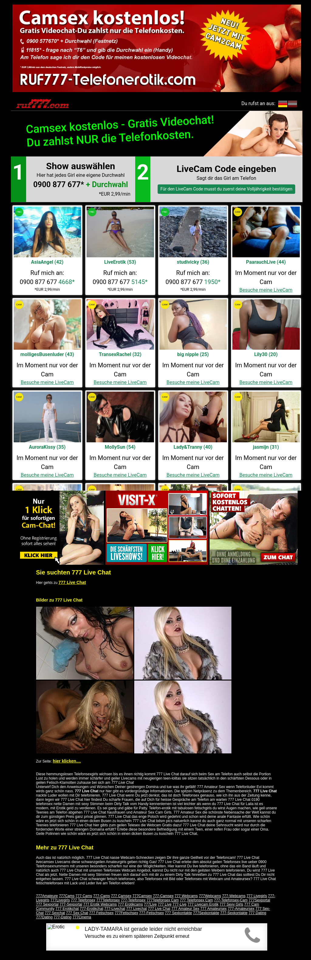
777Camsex (142, 896)
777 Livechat (136, 909)
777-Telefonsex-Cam (231, 900)
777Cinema (82, 917)
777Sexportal (259, 900)
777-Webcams (233, 896)
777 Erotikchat (67, 909)
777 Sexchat (55, 913)
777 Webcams (186, 896)
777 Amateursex (213, 909)
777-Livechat (114, 909)
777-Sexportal (71, 904)
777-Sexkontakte (234, 913)
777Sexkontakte (206, 913)
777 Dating (257, 913)
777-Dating (63, 917)
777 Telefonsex (83, 900)
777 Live (164, 904)
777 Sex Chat (77, 913)
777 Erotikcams (130, 904)
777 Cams (84, 896)
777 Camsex (121, 896)
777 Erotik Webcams (100, 904)
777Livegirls (60, 900)
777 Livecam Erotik (202, 904)
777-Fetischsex (151, 913)
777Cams (66, 896)
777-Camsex (163, 896)
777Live (150, 904)
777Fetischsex (126, 913)
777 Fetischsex (101, 913)
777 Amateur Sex (185, 909)
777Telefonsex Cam (163, 900)
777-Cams (101, 896)
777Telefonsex (108, 900)
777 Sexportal (47, 904)
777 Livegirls (257, 896)
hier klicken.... (67, 761)
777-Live (179, 904)
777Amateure (47, 896)
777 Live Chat (72, 582)
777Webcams (210, 896)
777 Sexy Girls (231, 904)
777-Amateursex (241, 909)
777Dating (44, 917)
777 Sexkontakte (178, 913)
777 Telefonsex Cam (196, 900)
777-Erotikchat (91, 909)
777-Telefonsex (133, 900)
